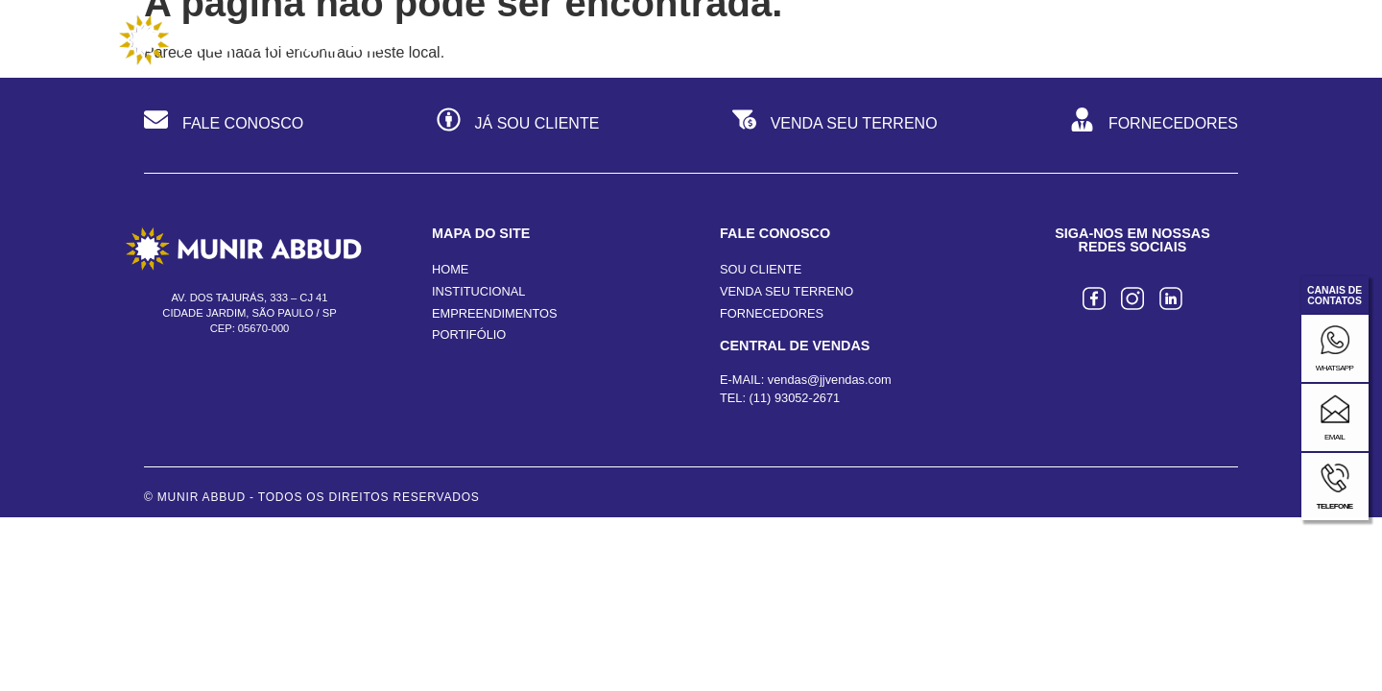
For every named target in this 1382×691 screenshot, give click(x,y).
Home (487, 39)
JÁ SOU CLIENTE (537, 151)
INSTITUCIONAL (478, 318)
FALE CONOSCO (242, 151)
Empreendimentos (821, 39)
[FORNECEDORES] (1082, 149)
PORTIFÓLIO (469, 362)
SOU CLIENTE (760, 296)
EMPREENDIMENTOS (495, 340)
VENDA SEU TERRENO (854, 151)
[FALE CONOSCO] (156, 149)
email (1334, 437)
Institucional (626, 39)
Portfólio (1003, 39)
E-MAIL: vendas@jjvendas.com (806, 406)
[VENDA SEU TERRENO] (744, 149)
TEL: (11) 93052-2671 (780, 424)
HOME (450, 296)
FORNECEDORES (1173, 151)
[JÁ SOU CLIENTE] (449, 149)
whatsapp (1335, 368)
